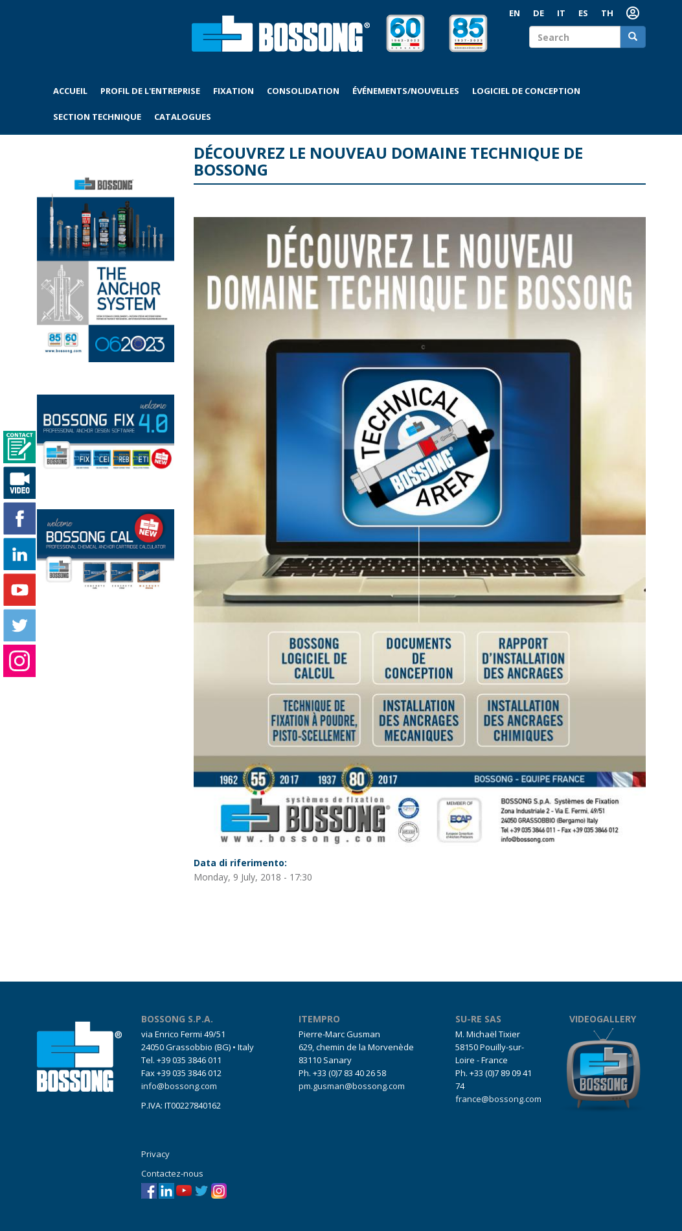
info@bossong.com (179, 1086)
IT (561, 13)
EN (514, 13)
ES (583, 13)
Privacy (155, 1154)
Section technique (97, 116)
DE (538, 13)
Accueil (70, 91)
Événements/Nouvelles (405, 91)
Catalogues (182, 116)
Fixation (233, 91)
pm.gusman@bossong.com (352, 1086)
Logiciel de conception (526, 91)
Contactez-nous (172, 1173)
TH (607, 13)
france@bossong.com (498, 1099)
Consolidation (303, 91)
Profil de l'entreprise (150, 91)
